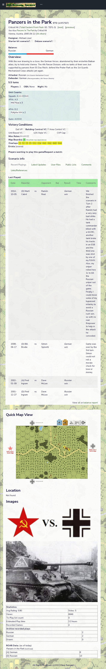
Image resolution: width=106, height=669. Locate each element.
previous (70, 27)
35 (24, 139)
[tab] (18, 165)
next (60, 27)
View (75, 402)
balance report (91, 402)
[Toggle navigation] (40, 5)
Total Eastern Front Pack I (32, 27)
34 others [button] (41, 33)
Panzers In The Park (25, 30)
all (79, 402)
